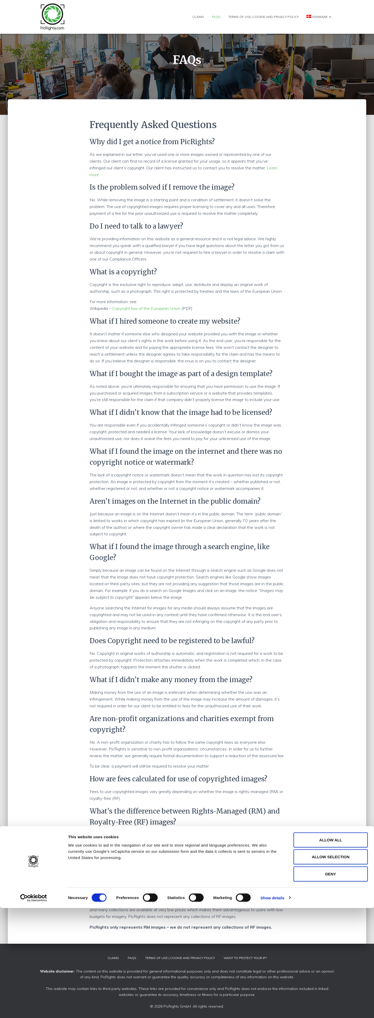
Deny (330, 984)
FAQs (216, 17)
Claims (198, 17)
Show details (273, 1008)
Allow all (330, 950)
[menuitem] (319, 16)
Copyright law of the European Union (146, 308)
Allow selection (331, 967)
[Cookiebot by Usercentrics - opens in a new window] (33, 1008)
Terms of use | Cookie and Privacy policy (263, 17)
